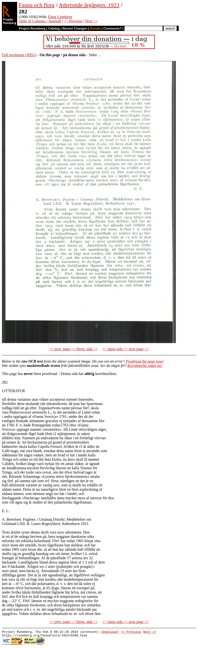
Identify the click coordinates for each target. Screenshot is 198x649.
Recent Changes (74, 28)
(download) (109, 632)
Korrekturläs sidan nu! (144, 366)
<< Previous (73, 21)
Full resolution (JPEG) (19, 55)
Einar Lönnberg (60, 17)
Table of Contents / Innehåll (40, 21)
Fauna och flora (37, 5)
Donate (95, 28)
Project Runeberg (32, 28)
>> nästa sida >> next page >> (125, 349)
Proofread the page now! (144, 361)
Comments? (112, 28)
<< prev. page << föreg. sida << (73, 349)
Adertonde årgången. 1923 (89, 5)
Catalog (54, 28)
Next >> (91, 21)
